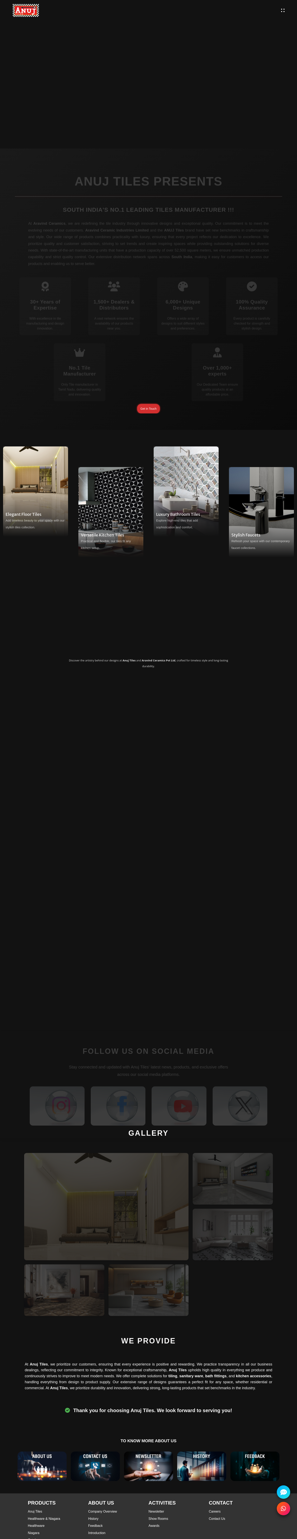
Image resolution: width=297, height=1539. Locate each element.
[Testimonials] (254, 1466)
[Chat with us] (283, 1492)
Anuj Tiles (35, 1511)
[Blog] (148, 1466)
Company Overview (102, 1511)
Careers (215, 1511)
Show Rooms (158, 1518)
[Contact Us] (95, 1466)
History (93, 1518)
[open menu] (283, 10)
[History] (201, 1466)
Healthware (36, 1525)
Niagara (33, 1533)
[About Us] (42, 1466)
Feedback (95, 1525)
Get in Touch (148, 408)
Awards (153, 1525)
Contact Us (217, 1518)
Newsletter (156, 1511)
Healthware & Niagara (44, 1518)
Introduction (97, 1533)
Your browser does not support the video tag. (148, 74)
